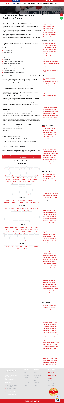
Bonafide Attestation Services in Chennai (50, 118)
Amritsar (17, 231)
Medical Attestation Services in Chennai (50, 103)
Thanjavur (27, 202)
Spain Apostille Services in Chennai (49, 166)
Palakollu (7, 177)
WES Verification (26, 382)
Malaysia (18, 248)
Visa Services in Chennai (47, 20)
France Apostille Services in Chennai (49, 151)
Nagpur (26, 229)
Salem (36, 200)
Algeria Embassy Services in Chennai (49, 239)
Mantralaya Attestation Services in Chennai (50, 61)
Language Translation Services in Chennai (50, 122)
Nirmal (21, 194)
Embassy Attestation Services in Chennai (50, 56)
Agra (31, 229)
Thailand (24, 248)
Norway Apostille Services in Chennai (49, 160)
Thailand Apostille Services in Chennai (49, 145)
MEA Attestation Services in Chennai (49, 43)
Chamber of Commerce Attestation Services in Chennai (51, 64)
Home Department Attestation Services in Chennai (50, 68)
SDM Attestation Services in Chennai (49, 47)
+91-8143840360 (31, 157)
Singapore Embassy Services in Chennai (50, 216)
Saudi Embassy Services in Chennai (49, 210)
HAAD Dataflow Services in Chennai (49, 177)
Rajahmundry (8, 179)
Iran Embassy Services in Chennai (49, 247)
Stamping (25, 381)
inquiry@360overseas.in (23, 157)
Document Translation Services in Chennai (50, 120)
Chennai (7, 200)
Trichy (38, 202)
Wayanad (15, 221)
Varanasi (29, 231)
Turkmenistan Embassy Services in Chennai (50, 289)
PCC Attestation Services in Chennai (49, 54)
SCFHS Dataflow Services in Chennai (49, 185)
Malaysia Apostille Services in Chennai (50, 143)
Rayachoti (29, 179)
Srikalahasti (9, 181)
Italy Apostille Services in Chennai (49, 147)
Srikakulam (35, 179)
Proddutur (18, 177)
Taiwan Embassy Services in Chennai (49, 284)
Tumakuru (24, 210)
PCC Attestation (36, 377)
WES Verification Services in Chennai (49, 32)
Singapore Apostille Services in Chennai (50, 141)
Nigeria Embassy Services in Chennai (49, 272)
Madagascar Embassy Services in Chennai (50, 270)
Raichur (32, 208)
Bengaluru (6, 208)
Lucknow (36, 227)
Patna (22, 229)
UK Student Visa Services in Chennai (49, 308)
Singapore (36, 246)
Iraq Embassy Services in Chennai (49, 249)
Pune (31, 227)
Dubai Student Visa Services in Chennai (50, 356)
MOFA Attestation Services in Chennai (49, 52)
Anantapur (11, 166)
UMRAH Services (26, 384)
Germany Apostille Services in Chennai (50, 149)
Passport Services (27, 372)
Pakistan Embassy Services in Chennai (50, 274)
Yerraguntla (29, 183)
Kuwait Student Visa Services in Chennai (50, 360)
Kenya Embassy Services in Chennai (49, 227)
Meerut (13, 231)
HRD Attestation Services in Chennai (49, 45)
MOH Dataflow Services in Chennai (49, 179)
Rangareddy (15, 194)
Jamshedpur (7, 235)
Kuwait (17, 246)
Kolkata (11, 227)
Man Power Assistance (52, 382)
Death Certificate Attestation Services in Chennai (50, 96)
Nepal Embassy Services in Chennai (49, 234)
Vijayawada (34, 181)
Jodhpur (36, 233)
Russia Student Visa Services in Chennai (50, 316)
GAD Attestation (36, 384)
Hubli (37, 208)
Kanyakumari (30, 200)
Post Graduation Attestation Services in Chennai (50, 79)
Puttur (36, 177)
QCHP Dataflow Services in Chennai (49, 183)
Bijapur (28, 208)
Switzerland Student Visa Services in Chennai (51, 342)
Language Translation (51, 385)
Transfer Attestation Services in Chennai (50, 107)
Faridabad (23, 231)
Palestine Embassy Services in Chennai (50, 276)
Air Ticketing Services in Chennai (48, 26)
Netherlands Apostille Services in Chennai (50, 153)
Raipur (16, 233)
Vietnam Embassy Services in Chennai (49, 293)
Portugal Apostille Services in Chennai (49, 162)
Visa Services (26, 374)
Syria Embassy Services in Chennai (49, 282)
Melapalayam (14, 202)
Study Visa (50, 380)
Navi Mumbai (30, 235)
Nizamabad (33, 194)
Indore (17, 229)
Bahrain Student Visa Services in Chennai (50, 364)
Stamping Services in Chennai (48, 30)
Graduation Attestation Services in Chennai (50, 82)
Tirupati (24, 181)
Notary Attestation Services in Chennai (49, 109)
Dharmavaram (11, 168)
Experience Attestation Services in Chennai (50, 111)
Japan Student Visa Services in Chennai (50, 322)
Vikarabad (9, 194)
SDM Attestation (37, 382)
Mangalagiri (6, 175)
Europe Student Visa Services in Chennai (50, 314)
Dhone (18, 168)
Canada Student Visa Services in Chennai (50, 310)
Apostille (35, 372)
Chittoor (5, 168)
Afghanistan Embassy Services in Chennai (50, 241)
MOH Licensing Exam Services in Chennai (50, 191)
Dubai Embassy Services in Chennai (49, 204)
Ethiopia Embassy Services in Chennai (49, 245)
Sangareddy (27, 194)
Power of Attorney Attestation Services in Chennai (50, 59)
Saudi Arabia (7, 246)
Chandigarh (35, 231)
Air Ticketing (26, 377)
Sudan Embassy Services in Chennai (49, 280)
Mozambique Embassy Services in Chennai (50, 266)
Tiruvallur (12, 200)
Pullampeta (30, 177)
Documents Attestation (38, 374)
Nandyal (22, 175)
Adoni (6, 166)
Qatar (21, 246)
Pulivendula (24, 177)
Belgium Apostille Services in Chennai (49, 168)
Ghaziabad (25, 233)
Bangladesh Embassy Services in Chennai (50, 243)
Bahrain (26, 246)
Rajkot (5, 233)
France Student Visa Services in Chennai (50, 328)
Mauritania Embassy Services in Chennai (50, 268)
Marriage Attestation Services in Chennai (50, 99)
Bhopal (7, 229)
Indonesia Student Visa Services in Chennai (50, 354)
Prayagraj (18, 240)
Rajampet (23, 179)
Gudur (32, 168)
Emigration (25, 379)
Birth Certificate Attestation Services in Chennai (50, 93)
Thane (20, 233)
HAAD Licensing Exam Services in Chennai (50, 189)
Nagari (33, 175)
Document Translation (51, 384)
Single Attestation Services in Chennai (49, 113)
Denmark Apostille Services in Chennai (50, 155)
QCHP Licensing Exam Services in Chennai (50, 195)
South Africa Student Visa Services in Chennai (49, 350)
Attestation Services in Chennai (48, 22)
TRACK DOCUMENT (16, 0)
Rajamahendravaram (16, 179)
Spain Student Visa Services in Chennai (50, 326)
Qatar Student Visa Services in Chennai (50, 358)
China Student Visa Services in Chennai (50, 324)
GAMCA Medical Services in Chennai (49, 34)
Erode (18, 200)
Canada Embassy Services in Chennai (49, 223)
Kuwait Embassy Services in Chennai (49, 208)
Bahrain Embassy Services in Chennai (49, 212)
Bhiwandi (35, 235)
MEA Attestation (37, 379)
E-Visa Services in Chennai (47, 24)
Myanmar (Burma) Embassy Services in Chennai (50, 232)
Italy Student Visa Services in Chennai (49, 320)
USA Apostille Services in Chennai (49, 128)
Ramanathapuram (6, 202)
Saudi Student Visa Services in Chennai (50, 362)
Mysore (29, 210)
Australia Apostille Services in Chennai (49, 135)
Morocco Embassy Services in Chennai (50, 264)
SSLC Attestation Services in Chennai (49, 90)
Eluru (22, 168)
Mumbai (6, 227)
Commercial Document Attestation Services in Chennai (50, 71)
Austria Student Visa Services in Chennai (50, 333)
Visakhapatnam (14, 183)
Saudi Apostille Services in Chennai (49, 137)
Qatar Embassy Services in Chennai (49, 206)
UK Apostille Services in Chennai (48, 130)
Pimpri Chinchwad (22, 235)
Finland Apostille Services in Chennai (49, 164)
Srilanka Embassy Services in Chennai (49, 229)
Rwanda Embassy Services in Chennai (49, 278)
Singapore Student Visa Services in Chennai (50, 344)
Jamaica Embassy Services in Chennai (50, 255)
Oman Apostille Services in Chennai (49, 139)
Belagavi (18, 210)
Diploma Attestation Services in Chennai (50, 84)
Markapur (11, 175)
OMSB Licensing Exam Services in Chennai (50, 193)
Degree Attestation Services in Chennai (50, 86)
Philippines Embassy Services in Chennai (50, 253)
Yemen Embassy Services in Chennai (49, 295)
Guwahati (31, 233)
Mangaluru (12, 208)
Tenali (20, 181)
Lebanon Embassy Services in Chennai (50, 259)
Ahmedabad (22, 227)
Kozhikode (21, 221)
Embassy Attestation (37, 376)
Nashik (35, 229)
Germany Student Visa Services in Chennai (50, 318)
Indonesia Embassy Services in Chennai (50, 251)
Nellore (28, 175)
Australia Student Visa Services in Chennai (50, 312)
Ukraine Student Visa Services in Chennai (50, 352)
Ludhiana (10, 233)
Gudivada (27, 168)
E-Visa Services (26, 376)
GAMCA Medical (26, 386)
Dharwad (13, 210)
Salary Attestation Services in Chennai (49, 105)
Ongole (38, 175)
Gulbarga (18, 208)
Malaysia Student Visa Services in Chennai (50, 346)
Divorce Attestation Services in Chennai (50, 101)
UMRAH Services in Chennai (48, 36)
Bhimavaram (23, 166)
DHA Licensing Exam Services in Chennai (50, 187)
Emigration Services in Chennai (48, 28)
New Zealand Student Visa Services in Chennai (49, 340)
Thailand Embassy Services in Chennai (50, 221)
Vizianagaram (22, 183)
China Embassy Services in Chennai (49, 225)
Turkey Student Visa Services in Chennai (50, 337)
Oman (31, 246)
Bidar (23, 208)
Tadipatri (14, 181)
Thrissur (27, 221)
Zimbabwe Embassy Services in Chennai (50, 299)
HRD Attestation (37, 381)
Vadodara (7, 231)
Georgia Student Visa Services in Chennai (50, 335)
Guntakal (37, 168)
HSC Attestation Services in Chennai (49, 88)
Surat (27, 227)
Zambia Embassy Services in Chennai (49, 297)
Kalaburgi (24, 240)
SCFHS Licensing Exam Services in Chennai (50, 197)
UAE (12, 246)
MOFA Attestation (37, 386)
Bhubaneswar (14, 235)
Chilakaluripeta (29, 166)
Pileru (13, 177)
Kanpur (12, 229)
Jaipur (16, 227)
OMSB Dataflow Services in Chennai (49, 181)
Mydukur (17, 175)
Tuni (29, 181)
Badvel (17, 166)
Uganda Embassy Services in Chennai (49, 291)
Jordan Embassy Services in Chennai (49, 257)
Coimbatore (23, 200)
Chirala (36, 166)
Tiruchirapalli (21, 202)
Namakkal (33, 202)
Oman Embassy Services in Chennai (49, 214)
